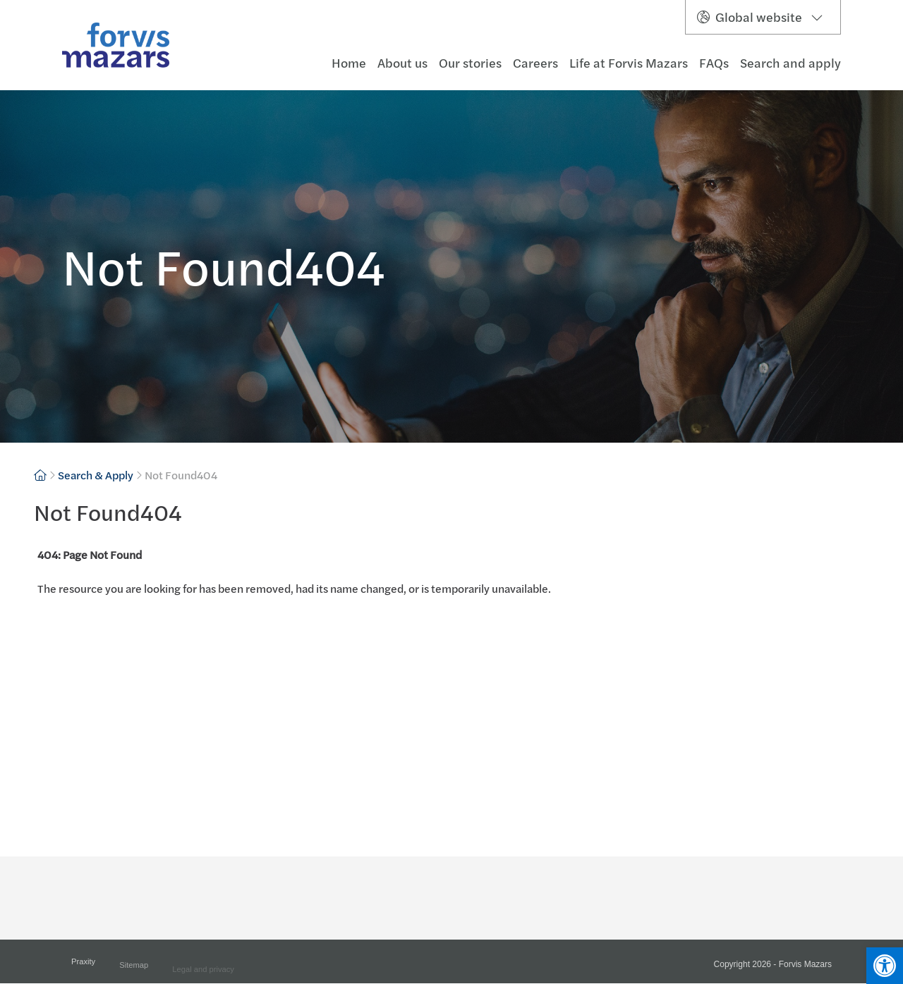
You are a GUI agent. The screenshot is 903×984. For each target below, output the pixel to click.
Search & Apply (95, 475)
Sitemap (133, 970)
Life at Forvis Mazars (628, 63)
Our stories (470, 63)
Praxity (83, 965)
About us (402, 63)
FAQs (714, 63)
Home (349, 63)
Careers (535, 63)
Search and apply (790, 63)
